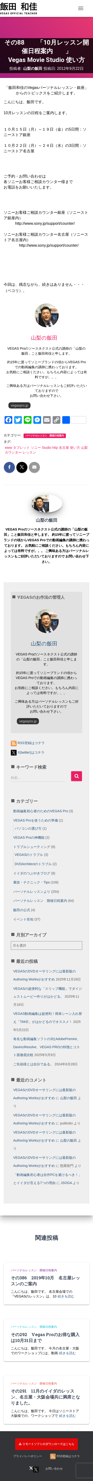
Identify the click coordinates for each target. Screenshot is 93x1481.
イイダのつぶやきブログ (31, 873)
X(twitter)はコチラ (27, 752)
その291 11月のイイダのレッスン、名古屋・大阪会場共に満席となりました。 (45, 1397)
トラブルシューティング (31, 847)
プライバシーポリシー (27, 1456)
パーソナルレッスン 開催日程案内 (44, 435)
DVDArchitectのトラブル (33, 864)
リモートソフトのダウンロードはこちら (46, 1444)
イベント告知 (23, 919)
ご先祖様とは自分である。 (33, 1064)
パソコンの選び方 (28, 828)
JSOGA (66, 1183)
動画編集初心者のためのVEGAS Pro (40, 811)
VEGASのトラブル (29, 855)
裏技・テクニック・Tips (31, 882)
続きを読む (66, 1296)
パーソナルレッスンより (31, 892)
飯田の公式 (21, 910)
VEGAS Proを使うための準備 (35, 820)
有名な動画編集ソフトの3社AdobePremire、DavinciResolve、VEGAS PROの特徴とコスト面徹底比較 (46, 1047)
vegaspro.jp (19, 405)
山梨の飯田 (68, 1098)
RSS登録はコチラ (28, 743)
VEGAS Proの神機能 (28, 837)
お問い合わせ (54, 1468)
